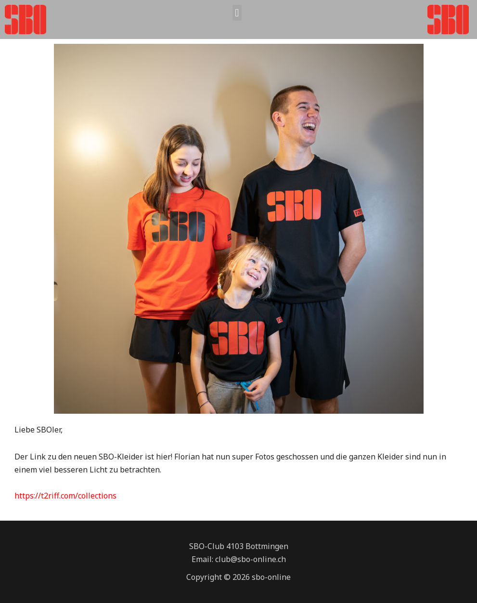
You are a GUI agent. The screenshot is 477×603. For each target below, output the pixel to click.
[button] (237, 13)
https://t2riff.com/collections (65, 495)
